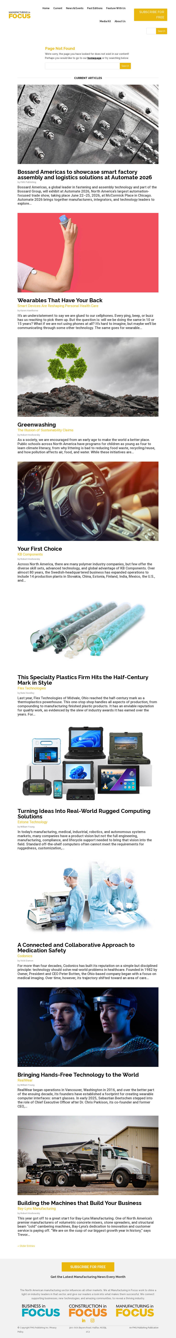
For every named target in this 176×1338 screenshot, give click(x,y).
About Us (120, 21)
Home (46, 8)
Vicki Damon (26, 960)
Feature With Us (115, 8)
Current (57, 8)
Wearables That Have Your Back (88, 303)
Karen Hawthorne (29, 310)
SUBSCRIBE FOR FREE (88, 1267)
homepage (94, 58)
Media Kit (105, 21)
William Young (27, 826)
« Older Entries (26, 1246)
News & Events (74, 8)
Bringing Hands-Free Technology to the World (88, 1077)
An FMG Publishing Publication (143, 1327)
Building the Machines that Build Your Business (88, 1205)
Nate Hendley (27, 693)
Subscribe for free (151, 14)
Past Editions (94, 8)
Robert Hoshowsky (30, 435)
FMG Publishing (28, 182)
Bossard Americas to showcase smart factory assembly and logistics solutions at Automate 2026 (85, 174)
